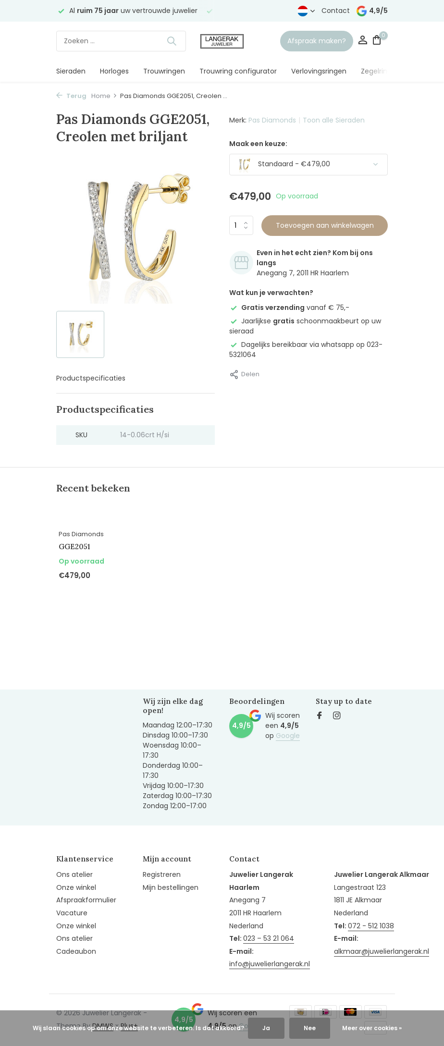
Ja (266, 1028)
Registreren (162, 874)
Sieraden (71, 71)
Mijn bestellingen (170, 887)
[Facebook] (319, 716)
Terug (71, 95)
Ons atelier (74, 874)
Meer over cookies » (372, 1028)
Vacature (71, 913)
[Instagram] (337, 716)
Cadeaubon (76, 951)
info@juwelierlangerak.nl (269, 964)
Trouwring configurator (238, 71)
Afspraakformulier (86, 900)
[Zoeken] (121, 41)
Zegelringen (380, 71)
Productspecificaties (90, 378)
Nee (310, 1028)
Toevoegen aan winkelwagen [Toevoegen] (325, 225)
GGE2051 (74, 546)
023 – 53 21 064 (268, 938)
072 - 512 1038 (371, 926)
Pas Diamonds (272, 120)
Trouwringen (164, 71)
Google (288, 735)
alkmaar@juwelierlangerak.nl (381, 951)
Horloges (114, 71)
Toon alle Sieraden (334, 120)
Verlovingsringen (318, 71)
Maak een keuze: (258, 143)
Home (104, 95)
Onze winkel (76, 887)
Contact (335, 10)
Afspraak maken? (316, 41)
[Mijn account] (362, 41)
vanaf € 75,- (289, 307)
